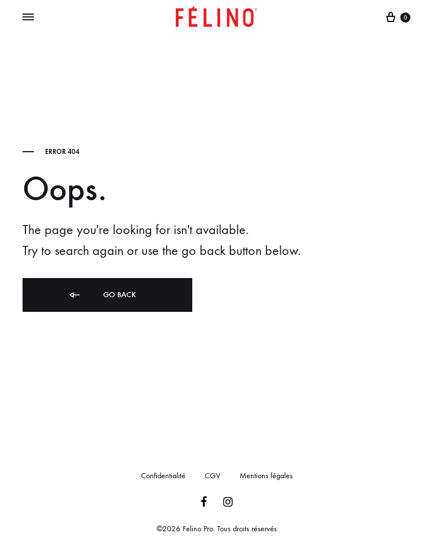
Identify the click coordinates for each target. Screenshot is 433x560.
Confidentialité (163, 475)
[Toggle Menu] (28, 17)
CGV (212, 475)
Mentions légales (266, 475)
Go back (102, 295)
